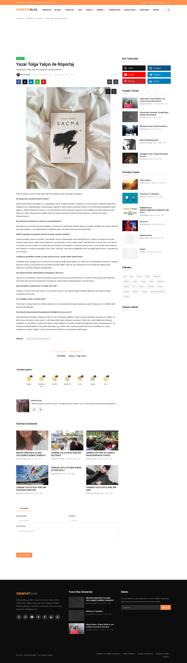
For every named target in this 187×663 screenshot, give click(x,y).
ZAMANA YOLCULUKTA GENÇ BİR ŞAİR (101, 488)
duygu (144, 291)
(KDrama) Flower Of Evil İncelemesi (153, 126)
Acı (134, 286)
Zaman (142, 249)
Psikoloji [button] (70, 9)
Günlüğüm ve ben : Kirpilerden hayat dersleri (154, 155)
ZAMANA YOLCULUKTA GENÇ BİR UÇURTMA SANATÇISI (31, 488)
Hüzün (141, 286)
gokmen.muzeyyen (158, 291)
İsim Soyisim (21, 516)
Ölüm (151, 281)
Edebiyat (156, 276)
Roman (126, 296)
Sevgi (147, 276)
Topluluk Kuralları (162, 653)
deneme (161, 281)
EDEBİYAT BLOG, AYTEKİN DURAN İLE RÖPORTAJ (66, 469)
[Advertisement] (93, 39)
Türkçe (160, 2)
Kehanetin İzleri (146, 235)
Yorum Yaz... (21, 526)
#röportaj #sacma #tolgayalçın (38, 339)
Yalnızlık (151, 286)
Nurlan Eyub (36, 400)
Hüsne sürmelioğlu (146, 143)
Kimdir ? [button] (101, 9)
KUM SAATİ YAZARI (57, 459)
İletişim (29, 2)
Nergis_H (143, 252)
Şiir (125, 276)
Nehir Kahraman (145, 224)
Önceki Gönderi (58, 352)
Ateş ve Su (144, 222)
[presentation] (34, 546)
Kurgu (143, 281)
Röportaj (39, 18)
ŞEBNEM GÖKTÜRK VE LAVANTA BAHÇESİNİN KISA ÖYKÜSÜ (100, 454)
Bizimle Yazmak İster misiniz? (44, 2)
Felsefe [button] (58, 9)
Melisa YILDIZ (144, 238)
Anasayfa (46, 10)
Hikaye (126, 281)
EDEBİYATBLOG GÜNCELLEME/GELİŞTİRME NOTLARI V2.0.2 (154, 210)
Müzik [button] (156, 9)
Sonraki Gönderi (77, 352)
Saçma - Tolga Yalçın (77, 356)
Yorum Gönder (24, 555)
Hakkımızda (20, 2)
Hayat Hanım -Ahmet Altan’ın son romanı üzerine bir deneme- (152, 100)
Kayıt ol (151, 2)
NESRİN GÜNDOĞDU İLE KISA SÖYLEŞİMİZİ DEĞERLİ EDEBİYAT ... (31, 454)
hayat (139, 276)
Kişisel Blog (30, 18)
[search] (168, 10)
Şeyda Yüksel (55, 474)
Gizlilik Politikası (129, 653)
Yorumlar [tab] (24, 508)
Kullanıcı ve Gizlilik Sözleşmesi (108, 653)
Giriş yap (143, 2)
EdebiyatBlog (144, 215)
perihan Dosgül (21, 459)
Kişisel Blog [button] (130, 9)
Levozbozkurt (91, 614)
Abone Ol (165, 607)
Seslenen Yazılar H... (146, 104)
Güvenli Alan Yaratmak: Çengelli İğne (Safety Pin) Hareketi (154, 114)
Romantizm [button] (115, 9)
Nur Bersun (143, 118)
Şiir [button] (80, 9)
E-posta (72, 516)
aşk (131, 276)
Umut (135, 281)
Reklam (166, 657)
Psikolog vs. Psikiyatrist (149, 194)
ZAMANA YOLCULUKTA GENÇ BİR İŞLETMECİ (66, 454)
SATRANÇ (61, 356)
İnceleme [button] (145, 9)
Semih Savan (144, 129)
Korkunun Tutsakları (94, 611)
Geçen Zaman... (146, 180)
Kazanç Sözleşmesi (145, 653)
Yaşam (126, 286)
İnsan (160, 286)
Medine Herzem (145, 183)
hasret (126, 291)
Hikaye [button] (90, 9)
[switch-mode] (169, 2)
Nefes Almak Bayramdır (149, 140)
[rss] (57, 617)
